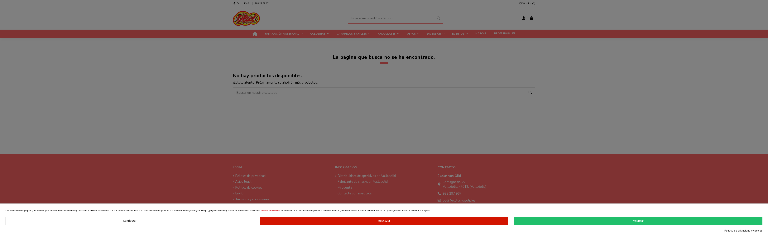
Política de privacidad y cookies (743, 230)
